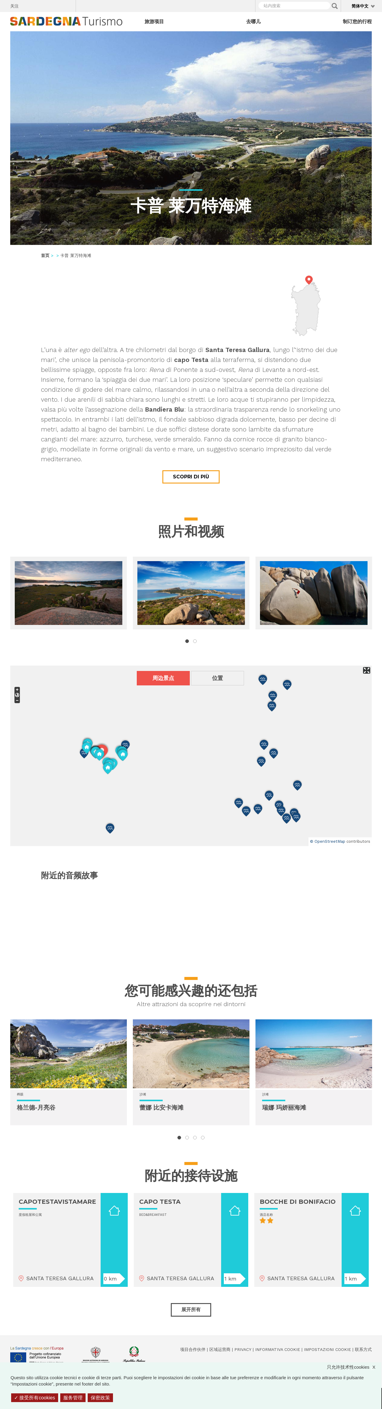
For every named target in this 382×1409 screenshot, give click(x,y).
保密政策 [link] (100, 1397)
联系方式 (363, 1349)
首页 (45, 255)
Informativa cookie (277, 1349)
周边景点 (163, 678)
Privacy (242, 1349)
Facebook (26, 5)
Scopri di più (191, 477)
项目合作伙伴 (192, 1349)
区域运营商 (219, 1349)
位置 (217, 678)
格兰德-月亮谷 (36, 1107)
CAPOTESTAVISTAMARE (57, 1201)
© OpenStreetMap (327, 841)
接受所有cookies (34, 1397)
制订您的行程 (357, 21)
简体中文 (360, 6)
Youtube (69, 5)
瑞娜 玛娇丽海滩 (284, 1107)
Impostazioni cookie (327, 1349)
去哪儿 (253, 21)
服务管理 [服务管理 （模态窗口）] (73, 1397)
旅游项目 (154, 21)
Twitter (37, 5)
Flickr (58, 5)
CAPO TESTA (159, 1201)
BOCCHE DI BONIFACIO (298, 1201)
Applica (335, 6)
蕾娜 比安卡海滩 (161, 1107)
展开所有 (191, 1309)
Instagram (48, 5)
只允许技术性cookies (354, 1367)
